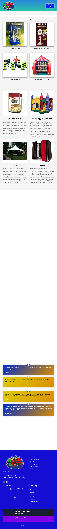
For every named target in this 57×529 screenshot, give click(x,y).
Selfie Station (13, 497)
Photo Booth (33, 503)
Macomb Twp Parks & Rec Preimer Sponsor (16, 489)
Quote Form (50, 5)
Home (31, 490)
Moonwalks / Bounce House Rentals (42, 118)
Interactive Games (34, 501)
